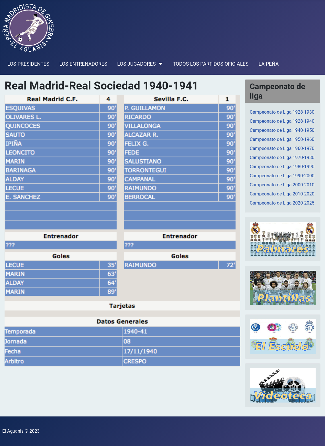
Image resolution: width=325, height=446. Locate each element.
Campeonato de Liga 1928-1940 (282, 121)
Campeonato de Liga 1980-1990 (282, 166)
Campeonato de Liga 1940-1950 (282, 130)
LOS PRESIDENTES (28, 64)
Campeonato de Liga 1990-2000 (282, 175)
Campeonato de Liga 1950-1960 (282, 139)
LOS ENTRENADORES (83, 64)
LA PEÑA (268, 64)
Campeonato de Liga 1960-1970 (282, 148)
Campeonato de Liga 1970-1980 (282, 157)
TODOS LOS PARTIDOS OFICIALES (211, 64)
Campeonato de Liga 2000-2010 (282, 184)
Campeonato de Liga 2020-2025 (282, 203)
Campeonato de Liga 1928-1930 (282, 112)
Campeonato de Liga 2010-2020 (282, 194)
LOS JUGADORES (136, 64)
